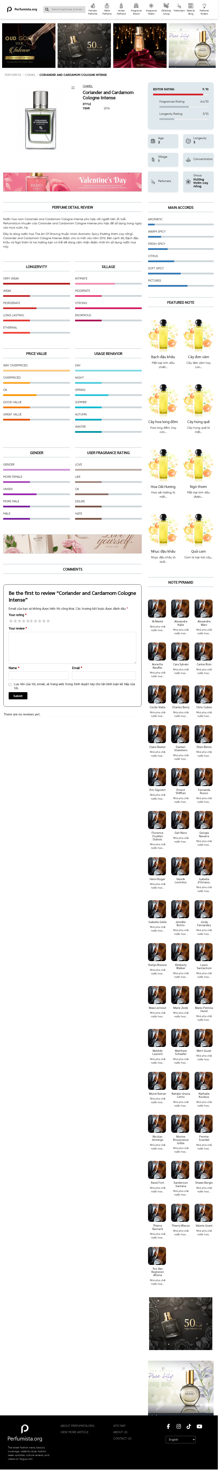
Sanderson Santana (181, 1184)
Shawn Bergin (204, 1182)
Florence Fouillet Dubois (157, 836)
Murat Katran (157, 1093)
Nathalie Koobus (204, 1095)
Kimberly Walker (180, 966)
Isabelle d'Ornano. (204, 880)
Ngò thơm (198, 486)
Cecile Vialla (157, 707)
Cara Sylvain (181, 664)
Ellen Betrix (204, 747)
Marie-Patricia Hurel (204, 1009)
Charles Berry (180, 707)
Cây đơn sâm (198, 356)
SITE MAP (119, 1425)
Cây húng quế (198, 421)
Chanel (30, 75)
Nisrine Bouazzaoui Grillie (181, 1139)
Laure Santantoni (204, 966)
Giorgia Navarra (204, 834)
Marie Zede (180, 1007)
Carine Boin (204, 664)
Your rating (18, 615)
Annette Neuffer (157, 665)
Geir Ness (181, 832)
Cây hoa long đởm (163, 421)
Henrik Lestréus (181, 880)
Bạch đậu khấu (163, 356)
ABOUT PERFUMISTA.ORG (77, 1425)
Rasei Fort (157, 1182)
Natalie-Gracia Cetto (181, 1095)
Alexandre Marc (204, 622)
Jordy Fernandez (204, 923)
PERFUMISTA (13, 75)
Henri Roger (157, 879)
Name (14, 668)
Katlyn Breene (157, 965)
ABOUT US (120, 1432)
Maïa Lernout (157, 1007)
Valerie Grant (204, 1225)
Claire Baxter (157, 747)
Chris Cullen (204, 707)
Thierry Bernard (157, 1226)
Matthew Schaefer (181, 1052)
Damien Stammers (180, 748)
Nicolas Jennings (157, 1137)
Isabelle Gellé (157, 922)
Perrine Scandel (204, 1137)
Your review (18, 628)
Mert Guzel (204, 1050)
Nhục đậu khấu (163, 551)
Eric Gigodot (158, 790)
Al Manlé (157, 621)
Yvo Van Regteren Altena (157, 1272)
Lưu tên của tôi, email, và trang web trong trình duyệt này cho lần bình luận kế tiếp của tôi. (74, 686)
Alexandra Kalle (180, 622)
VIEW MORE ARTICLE (74, 1432)
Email (77, 668)
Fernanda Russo (204, 791)
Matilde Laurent (157, 1052)
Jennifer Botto (180, 923)
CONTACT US (122, 1438)
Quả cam (198, 551)
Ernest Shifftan (181, 791)
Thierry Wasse (181, 1225)
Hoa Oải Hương (163, 486)
